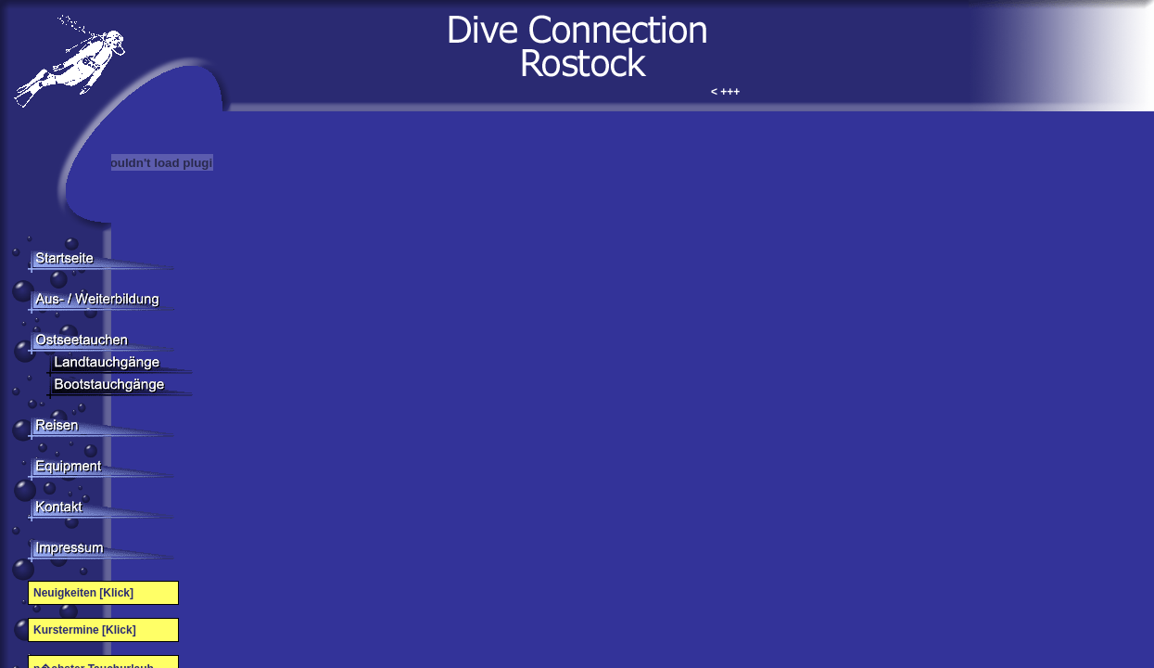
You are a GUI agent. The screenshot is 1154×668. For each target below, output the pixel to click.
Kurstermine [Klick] (84, 629)
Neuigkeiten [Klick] (83, 592)
